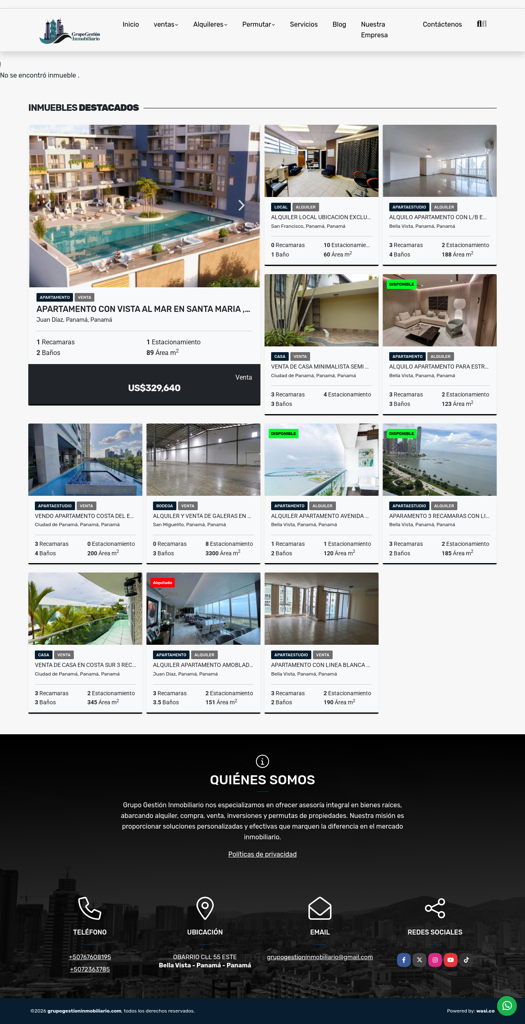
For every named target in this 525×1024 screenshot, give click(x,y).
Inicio (131, 24)
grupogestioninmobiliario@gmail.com (320, 957)
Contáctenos (442, 24)
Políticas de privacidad (262, 854)
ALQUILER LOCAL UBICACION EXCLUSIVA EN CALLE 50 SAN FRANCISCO (321, 217)
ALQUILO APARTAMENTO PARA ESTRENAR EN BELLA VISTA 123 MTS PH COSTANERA (439, 366)
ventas (164, 24)
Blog (339, 24)
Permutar (256, 24)
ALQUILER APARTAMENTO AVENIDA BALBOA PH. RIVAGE (321, 516)
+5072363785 (90, 969)
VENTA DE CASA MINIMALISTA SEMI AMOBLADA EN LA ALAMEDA (321, 366)
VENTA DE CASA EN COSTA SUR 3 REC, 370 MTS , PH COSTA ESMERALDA (85, 665)
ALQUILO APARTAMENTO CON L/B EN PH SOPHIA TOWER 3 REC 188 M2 (439, 217)
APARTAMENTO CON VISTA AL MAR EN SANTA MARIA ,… (143, 309)
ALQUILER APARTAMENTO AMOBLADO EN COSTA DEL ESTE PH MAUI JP (203, 665)
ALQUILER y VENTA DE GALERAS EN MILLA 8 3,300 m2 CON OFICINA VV (203, 516)
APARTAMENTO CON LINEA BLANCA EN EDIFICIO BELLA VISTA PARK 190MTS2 (321, 665)
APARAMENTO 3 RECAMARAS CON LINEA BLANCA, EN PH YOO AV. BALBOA (439, 516)
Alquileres (208, 24)
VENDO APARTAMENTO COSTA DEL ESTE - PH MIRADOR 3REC (85, 516)
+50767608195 (90, 957)
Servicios (304, 24)
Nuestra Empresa (374, 30)
